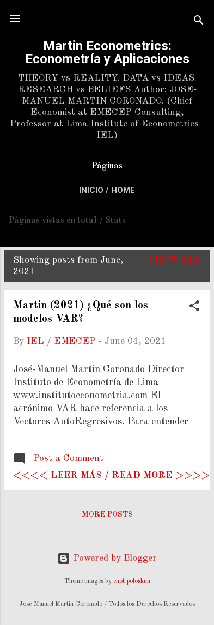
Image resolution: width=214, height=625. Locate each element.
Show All (175, 260)
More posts (107, 514)
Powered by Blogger (107, 558)
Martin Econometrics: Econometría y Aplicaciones (107, 52)
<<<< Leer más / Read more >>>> (111, 475)
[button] (194, 308)
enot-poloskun (131, 581)
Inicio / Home (107, 190)
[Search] (198, 22)
